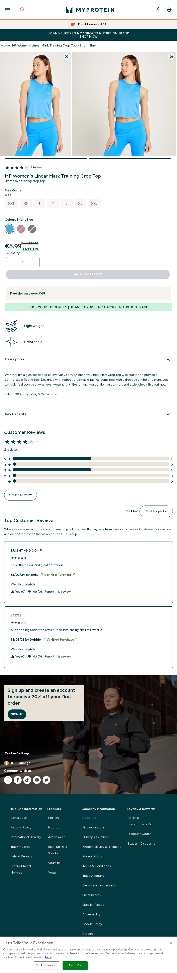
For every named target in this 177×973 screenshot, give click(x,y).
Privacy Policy (92, 856)
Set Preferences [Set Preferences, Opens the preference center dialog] (46, 965)
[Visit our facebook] (18, 780)
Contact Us (18, 818)
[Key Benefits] (88, 414)
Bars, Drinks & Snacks (57, 850)
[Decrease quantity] (10, 262)
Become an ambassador (99, 885)
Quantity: (13, 253)
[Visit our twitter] (46, 780)
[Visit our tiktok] (27, 780)
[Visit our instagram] (8, 780)
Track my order (20, 847)
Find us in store (93, 827)
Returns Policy (20, 827)
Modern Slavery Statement (101, 847)
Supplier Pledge (93, 905)
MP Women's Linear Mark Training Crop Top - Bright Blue (54, 45)
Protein (53, 818)
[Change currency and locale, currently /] (88, 763)
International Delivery (25, 837)
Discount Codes (139, 834)
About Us (89, 818)
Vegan (52, 872)
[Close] (170, 943)
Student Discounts (141, 843)
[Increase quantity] (35, 262)
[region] (88, 955)
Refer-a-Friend (141, 821)
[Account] (158, 9)
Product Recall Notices (20, 869)
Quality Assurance (95, 837)
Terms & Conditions (96, 866)
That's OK (75, 965)
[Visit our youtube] (37, 780)
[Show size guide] (14, 190)
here (48, 957)
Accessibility (91, 914)
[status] (23, 262)
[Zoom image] (66, 56)
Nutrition (54, 827)
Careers (88, 934)
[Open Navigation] (7, 9)
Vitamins (54, 863)
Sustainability (91, 895)
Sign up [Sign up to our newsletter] (17, 714)
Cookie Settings (17, 753)
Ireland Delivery (21, 856)
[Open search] (22, 9)
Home (5, 45)
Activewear (56, 837)
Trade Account (93, 876)
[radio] (11, 203)
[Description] (88, 359)
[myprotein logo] (90, 9)
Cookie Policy (92, 924)
